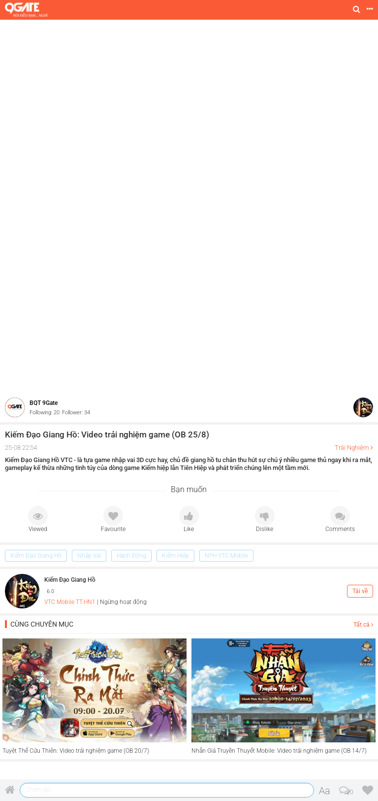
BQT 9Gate (44, 403)
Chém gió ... (41, 789)
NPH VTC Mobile (226, 555)
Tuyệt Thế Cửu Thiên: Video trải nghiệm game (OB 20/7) (75, 750)
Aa (324, 791)
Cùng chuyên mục (41, 624)
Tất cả (363, 624)
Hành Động (131, 555)
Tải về (360, 591)
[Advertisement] (189, 94)
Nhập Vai (89, 555)
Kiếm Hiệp (175, 555)
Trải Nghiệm (352, 447)
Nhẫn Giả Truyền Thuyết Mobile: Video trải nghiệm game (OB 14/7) (279, 750)
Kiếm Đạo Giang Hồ (36, 555)
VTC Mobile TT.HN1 (69, 602)
